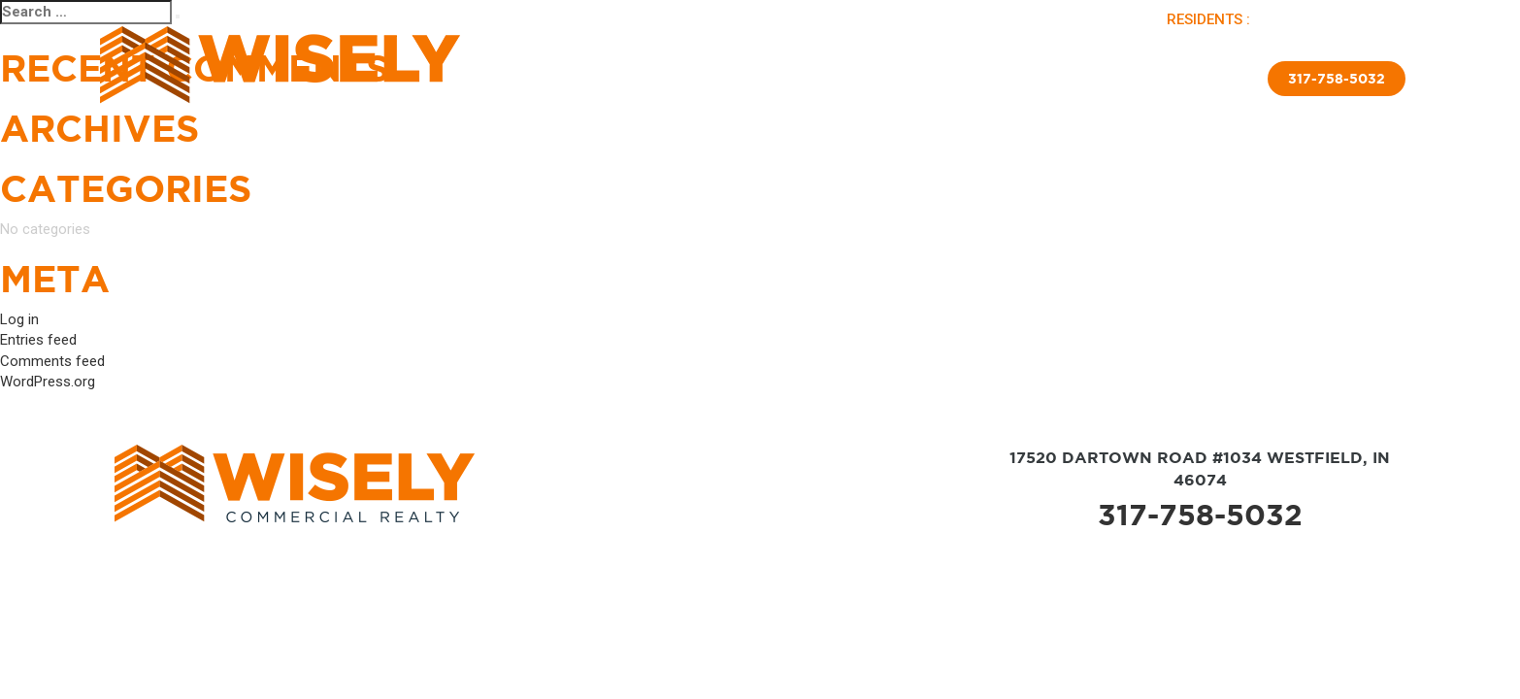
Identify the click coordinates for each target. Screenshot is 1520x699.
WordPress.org (47, 381)
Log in (19, 319)
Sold (762, 82)
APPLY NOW (1369, 19)
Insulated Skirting (1080, 82)
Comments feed (52, 361)
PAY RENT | (1294, 19)
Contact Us (1201, 82)
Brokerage (832, 82)
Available (698, 82)
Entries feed (38, 340)
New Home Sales (942, 82)
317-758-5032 (1336, 78)
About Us (619, 82)
